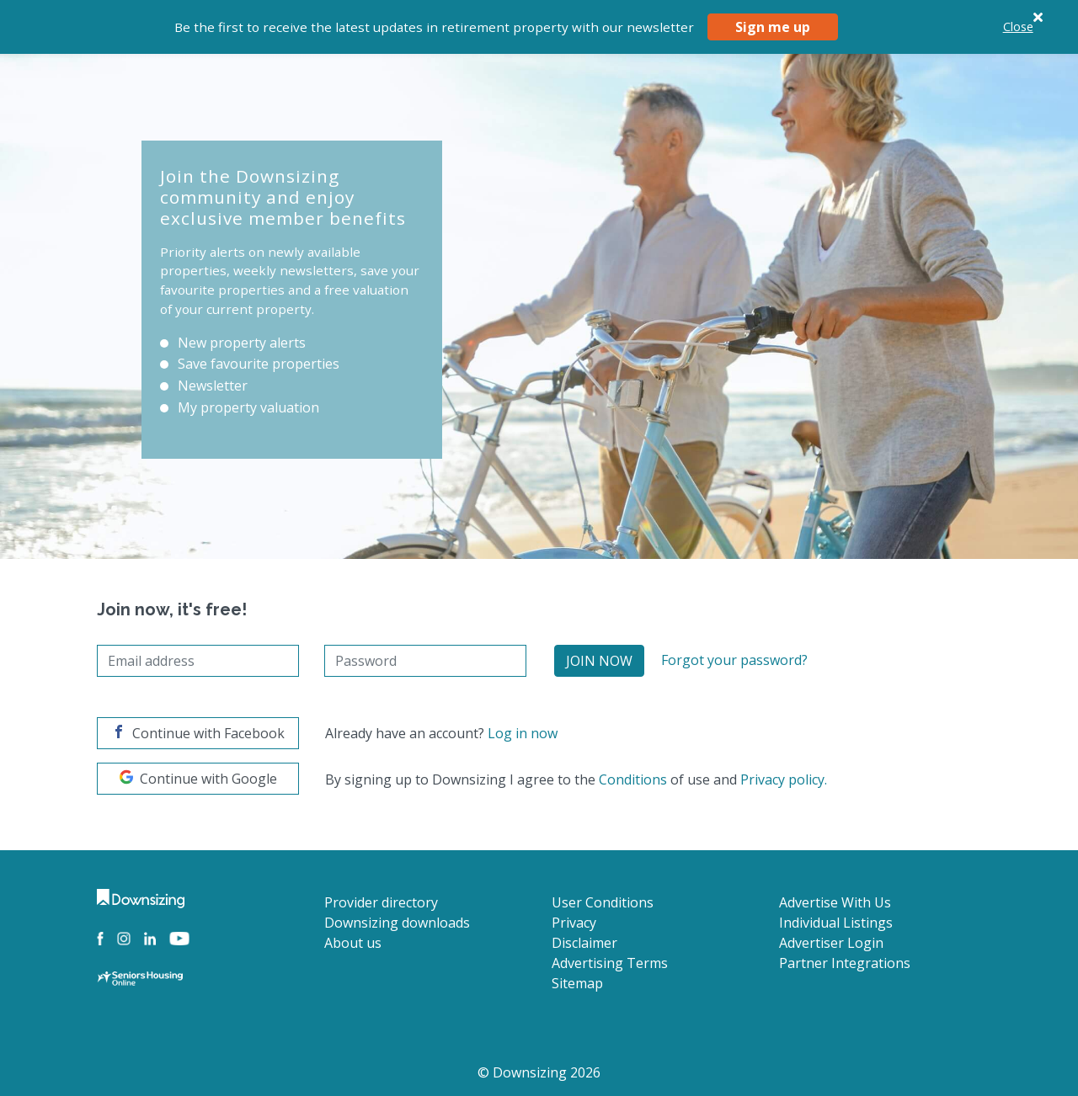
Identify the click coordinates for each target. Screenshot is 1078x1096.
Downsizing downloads (397, 922)
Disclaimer (584, 943)
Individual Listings (836, 922)
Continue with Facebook (198, 733)
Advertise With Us (835, 902)
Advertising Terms (610, 963)
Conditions (633, 779)
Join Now (599, 661)
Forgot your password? (734, 660)
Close (1018, 27)
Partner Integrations (844, 963)
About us (353, 943)
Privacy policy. (783, 779)
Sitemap (577, 983)
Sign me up (772, 27)
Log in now (523, 733)
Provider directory (381, 902)
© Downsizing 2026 (539, 1072)
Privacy (574, 922)
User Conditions (603, 902)
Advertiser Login (831, 943)
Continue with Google (198, 778)
